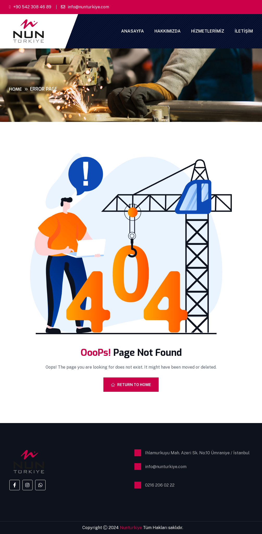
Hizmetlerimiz (207, 31)
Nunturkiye (131, 527)
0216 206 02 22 (159, 485)
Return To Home (131, 385)
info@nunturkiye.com (88, 6)
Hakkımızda (167, 31)
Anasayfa (132, 31)
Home (15, 89)
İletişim (244, 31)
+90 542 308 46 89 (32, 6)
